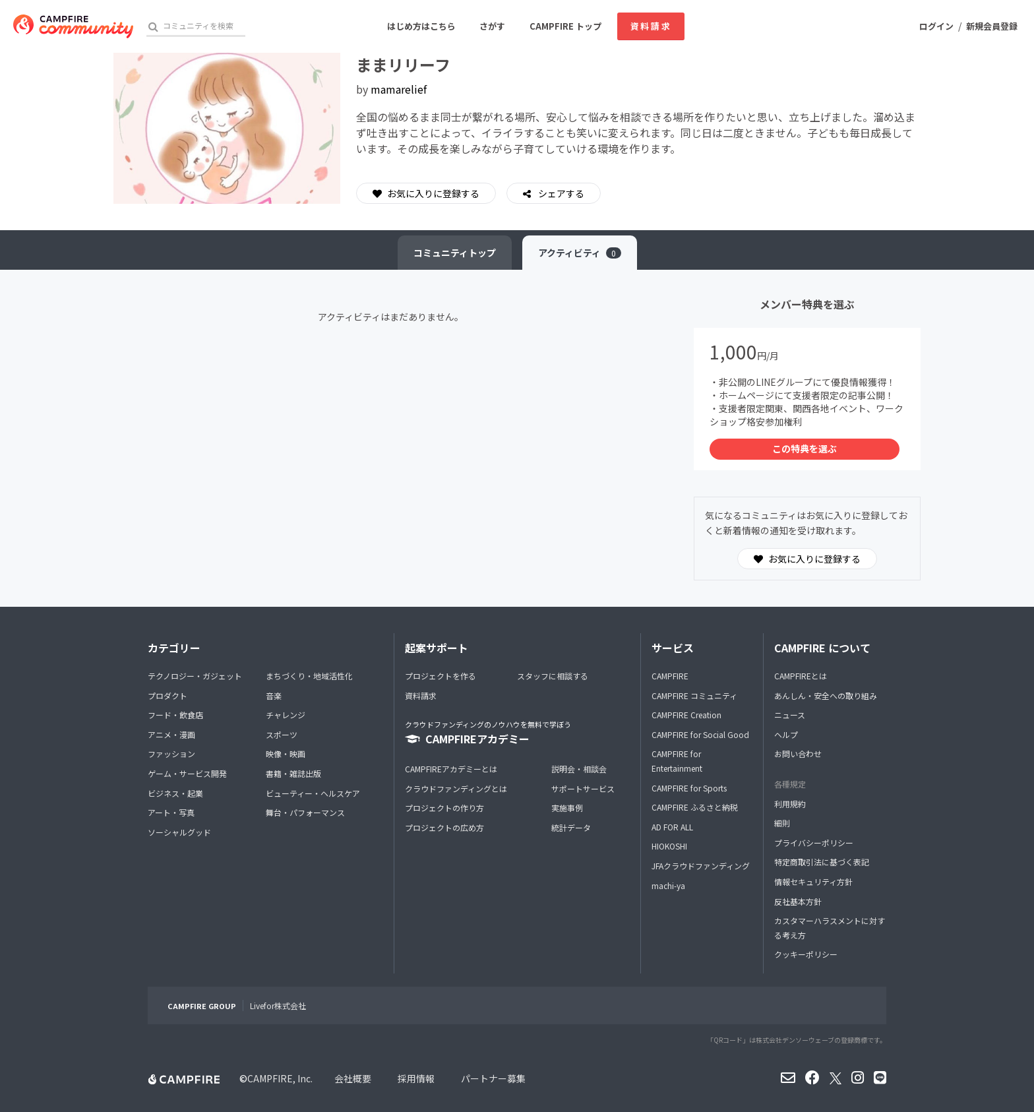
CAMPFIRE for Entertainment (677, 761)
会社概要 (352, 1078)
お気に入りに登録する (426, 193)
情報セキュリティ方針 (813, 881)
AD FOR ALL (672, 826)
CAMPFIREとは (800, 675)
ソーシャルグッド (179, 832)
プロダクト (167, 695)
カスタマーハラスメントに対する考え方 (829, 928)
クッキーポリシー (805, 954)
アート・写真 (171, 812)
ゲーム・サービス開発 (187, 773)
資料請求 (650, 26)
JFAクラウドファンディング (701, 865)
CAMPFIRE (670, 675)
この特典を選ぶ (804, 448)
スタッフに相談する (552, 675)
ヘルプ (786, 734)
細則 (782, 822)
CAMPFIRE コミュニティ (694, 695)
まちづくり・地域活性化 (309, 675)
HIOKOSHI (669, 845)
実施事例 (567, 807)
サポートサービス (583, 788)
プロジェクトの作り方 (444, 807)
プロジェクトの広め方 (444, 827)
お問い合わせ (798, 753)
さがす (492, 26)
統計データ (571, 827)
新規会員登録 (992, 26)
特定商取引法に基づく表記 (821, 861)
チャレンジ (285, 714)
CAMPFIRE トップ (565, 26)
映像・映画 (285, 753)
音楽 (274, 695)
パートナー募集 (493, 1078)
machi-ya (668, 885)
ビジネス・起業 (175, 793)
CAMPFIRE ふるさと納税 (695, 807)
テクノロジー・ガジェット (195, 675)
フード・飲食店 (175, 714)
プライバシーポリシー (813, 842)
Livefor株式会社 (278, 1005)
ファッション (171, 753)
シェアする (560, 193)
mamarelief (399, 89)
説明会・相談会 (579, 768)
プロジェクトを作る (440, 675)
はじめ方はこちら (421, 26)
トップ (454, 252)
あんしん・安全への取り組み (825, 695)
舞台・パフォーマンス (305, 812)
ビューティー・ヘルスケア (313, 793)
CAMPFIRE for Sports (689, 787)
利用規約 (790, 803)
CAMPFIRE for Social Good (700, 734)
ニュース (789, 714)
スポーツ (281, 734)
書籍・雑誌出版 (293, 773)
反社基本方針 (798, 901)
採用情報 (416, 1078)
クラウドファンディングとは (456, 788)
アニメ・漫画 (171, 734)
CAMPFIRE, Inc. (280, 1078)
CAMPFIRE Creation (686, 714)
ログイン (936, 26)
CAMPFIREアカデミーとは (451, 768)
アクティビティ (579, 252)
